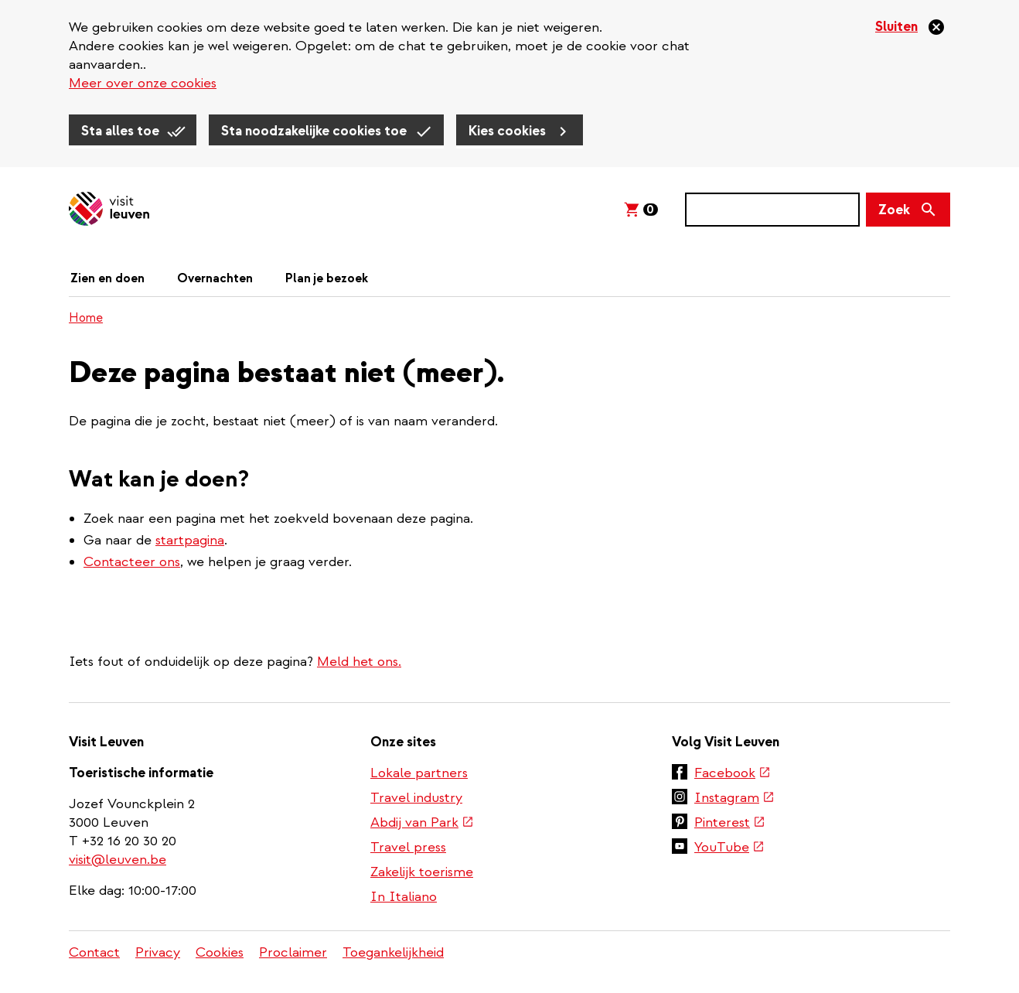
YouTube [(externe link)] (729, 847)
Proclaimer (293, 952)
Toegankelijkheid (393, 952)
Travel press (408, 847)
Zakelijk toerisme (421, 872)
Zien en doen (107, 278)
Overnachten (215, 278)
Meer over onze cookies (142, 83)
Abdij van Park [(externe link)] (422, 822)
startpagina (189, 540)
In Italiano (403, 897)
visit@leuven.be (117, 859)
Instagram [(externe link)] (734, 798)
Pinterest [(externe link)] (729, 822)
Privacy (157, 952)
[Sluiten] (910, 27)
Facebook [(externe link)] (732, 773)
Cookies (220, 952)
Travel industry (416, 798)
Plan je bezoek (326, 278)
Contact (94, 952)
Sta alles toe (120, 131)
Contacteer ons (131, 562)
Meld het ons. (359, 662)
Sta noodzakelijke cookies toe (314, 131)
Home (86, 318)
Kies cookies (507, 131)
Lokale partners (419, 773)
